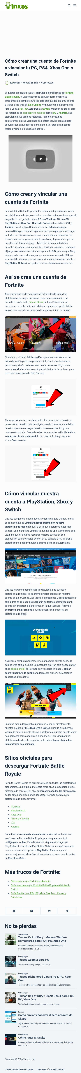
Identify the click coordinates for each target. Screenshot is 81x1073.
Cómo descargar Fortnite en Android (30, 881)
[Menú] (74, 5)
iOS (13, 822)
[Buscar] (69, 5)
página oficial (36, 302)
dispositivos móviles (34, 112)
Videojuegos (47, 83)
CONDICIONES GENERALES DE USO (19, 1069)
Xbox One (16, 814)
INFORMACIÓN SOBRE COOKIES (51, 1069)
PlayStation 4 (18, 810)
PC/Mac (15, 806)
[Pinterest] (49, 911)
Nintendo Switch (20, 818)
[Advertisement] (40, 33)
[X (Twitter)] (32, 911)
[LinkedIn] (67, 911)
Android (15, 826)
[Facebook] (14, 911)
